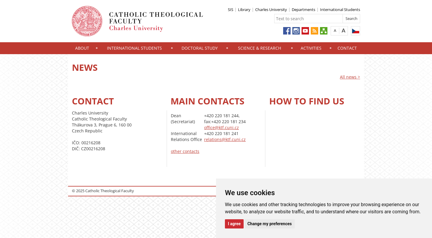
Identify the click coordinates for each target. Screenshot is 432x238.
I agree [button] (234, 223)
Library (244, 9)
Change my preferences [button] (269, 223)
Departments (303, 9)
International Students (340, 9)
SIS (230, 9)
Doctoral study (200, 48)
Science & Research (259, 48)
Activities (311, 48)
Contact (347, 48)
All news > (350, 77)
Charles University (271, 9)
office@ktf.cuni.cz (221, 127)
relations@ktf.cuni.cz (225, 139)
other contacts (185, 151)
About (82, 48)
